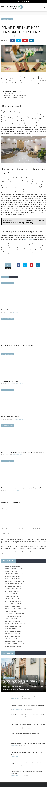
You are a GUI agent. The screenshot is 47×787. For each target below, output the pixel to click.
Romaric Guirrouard (7, 36)
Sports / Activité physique (11, 638)
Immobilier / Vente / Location (12, 606)
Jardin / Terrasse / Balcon (11, 611)
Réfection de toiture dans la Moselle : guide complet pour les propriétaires (28, 743)
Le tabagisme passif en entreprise (10, 417)
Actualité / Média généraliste (12, 566)
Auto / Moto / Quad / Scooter (12, 576)
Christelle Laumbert (17, 348)
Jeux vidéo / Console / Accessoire (13, 616)
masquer (20, 91)
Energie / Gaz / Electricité (11, 596)
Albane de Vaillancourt (17, 454)
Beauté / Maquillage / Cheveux (13, 578)
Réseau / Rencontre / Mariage (13, 631)
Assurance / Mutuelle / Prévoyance (14, 573)
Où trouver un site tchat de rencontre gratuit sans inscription (25, 733)
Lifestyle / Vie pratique (11, 618)
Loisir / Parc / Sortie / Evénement (13, 621)
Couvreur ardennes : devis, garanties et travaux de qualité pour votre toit (27, 696)
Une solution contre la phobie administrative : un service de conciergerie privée (23, 488)
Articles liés (5, 277)
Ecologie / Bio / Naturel (11, 593)
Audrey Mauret (15, 756)
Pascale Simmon (16, 490)
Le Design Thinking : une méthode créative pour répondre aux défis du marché (22, 452)
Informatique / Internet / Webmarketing (15, 608)
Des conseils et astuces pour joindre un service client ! (16, 310)
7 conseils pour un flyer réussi (9, 381)
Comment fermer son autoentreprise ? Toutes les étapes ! (17, 345)
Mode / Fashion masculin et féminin (14, 626)
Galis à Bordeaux (28, 240)
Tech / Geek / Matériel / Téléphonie (14, 641)
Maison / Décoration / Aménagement (15, 623)
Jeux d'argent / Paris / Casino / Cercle (14, 613)
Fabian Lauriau (15, 312)
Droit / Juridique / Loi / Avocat (13, 586)
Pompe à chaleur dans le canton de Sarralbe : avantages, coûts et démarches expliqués (23, 682)
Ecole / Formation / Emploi (12, 591)
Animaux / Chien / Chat (11, 571)
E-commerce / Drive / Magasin (13, 588)
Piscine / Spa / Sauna (10, 628)
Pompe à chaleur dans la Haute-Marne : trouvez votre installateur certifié (28, 715)
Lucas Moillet (15, 745)
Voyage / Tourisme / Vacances (13, 646)
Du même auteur (13, 277)
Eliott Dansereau (16, 698)
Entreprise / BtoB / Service (7, 19)
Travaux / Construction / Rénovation (14, 643)
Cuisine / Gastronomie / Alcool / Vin (14, 581)
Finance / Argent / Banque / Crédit (14, 603)
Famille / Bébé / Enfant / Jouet (13, 601)
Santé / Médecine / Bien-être (12, 636)
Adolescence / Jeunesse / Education (14, 568)
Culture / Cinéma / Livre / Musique (14, 583)
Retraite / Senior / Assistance (12, 633)
